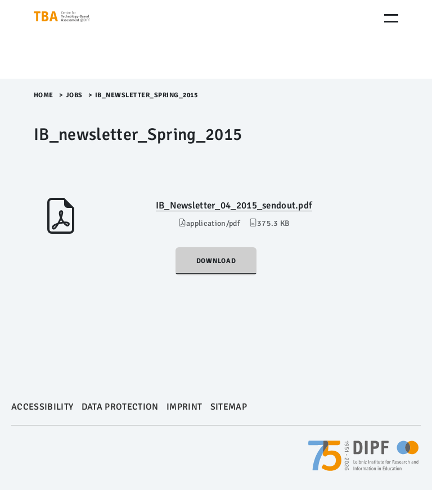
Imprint (184, 406)
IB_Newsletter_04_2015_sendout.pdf (234, 205)
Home (43, 95)
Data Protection (120, 406)
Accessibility (42, 406)
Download (216, 261)
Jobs (74, 95)
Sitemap (228, 406)
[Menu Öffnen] (391, 18)
